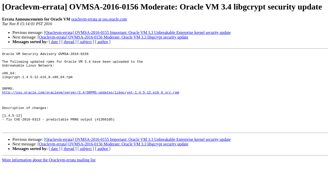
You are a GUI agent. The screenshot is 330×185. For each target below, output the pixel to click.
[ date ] (54, 42)
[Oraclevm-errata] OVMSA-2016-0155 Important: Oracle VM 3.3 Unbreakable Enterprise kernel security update (137, 32)
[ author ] (103, 42)
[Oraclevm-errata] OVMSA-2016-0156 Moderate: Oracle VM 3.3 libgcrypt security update (113, 37)
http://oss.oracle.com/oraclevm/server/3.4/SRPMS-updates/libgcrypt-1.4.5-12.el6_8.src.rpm (90, 100)
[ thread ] (69, 42)
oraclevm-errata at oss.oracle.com (99, 19)
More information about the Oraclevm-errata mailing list (49, 175)
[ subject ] (86, 42)
